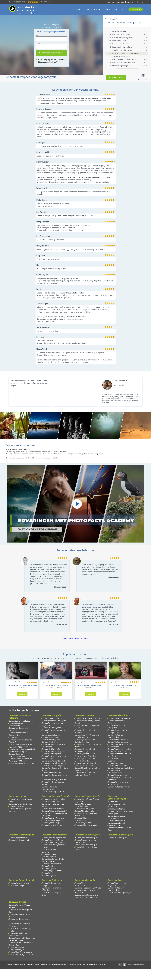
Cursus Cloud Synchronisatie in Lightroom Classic (87, 769)
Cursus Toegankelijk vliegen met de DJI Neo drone (22, 939)
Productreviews (15, 935)
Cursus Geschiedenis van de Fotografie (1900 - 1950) (20, 745)
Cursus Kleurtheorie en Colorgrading (117, 731)
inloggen (139, 2)
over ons (120, 2)
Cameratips (13, 737)
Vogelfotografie (111, 19)
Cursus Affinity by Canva (19, 933)
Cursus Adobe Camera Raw (119, 739)
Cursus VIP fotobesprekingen (119, 892)
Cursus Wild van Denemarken (87, 825)
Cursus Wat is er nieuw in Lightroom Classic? (85, 773)
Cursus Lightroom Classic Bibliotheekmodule (85, 759)
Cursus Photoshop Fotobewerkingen (115, 771)
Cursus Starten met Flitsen (52, 840)
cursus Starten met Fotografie (56, 685)
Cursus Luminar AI (16, 806)
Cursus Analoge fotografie (52, 820)
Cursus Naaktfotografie (51, 864)
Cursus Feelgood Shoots (52, 871)
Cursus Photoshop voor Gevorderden (117, 736)
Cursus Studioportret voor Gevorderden (85, 841)
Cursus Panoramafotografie (53, 751)
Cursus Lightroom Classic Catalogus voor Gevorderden (87, 755)
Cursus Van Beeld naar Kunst (53, 801)
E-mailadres (40, 43)
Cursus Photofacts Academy (20, 952)
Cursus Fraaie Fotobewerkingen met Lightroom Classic (88, 764)
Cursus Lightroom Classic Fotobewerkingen (85, 750)
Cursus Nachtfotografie (51, 754)
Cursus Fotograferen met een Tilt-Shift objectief (54, 757)
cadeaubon (29, 964)
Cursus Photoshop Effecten (119, 787)
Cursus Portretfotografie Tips (54, 838)
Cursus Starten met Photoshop (120, 718)
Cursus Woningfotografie (19, 883)
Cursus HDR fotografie (51, 749)
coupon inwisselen (55, 964)
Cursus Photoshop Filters (118, 765)
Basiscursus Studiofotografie (86, 845)
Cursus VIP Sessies (16, 947)
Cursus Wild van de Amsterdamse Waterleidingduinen (83, 820)
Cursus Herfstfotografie (84, 808)
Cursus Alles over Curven (118, 775)
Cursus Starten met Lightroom (87, 718)
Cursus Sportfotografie (51, 735)
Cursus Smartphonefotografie (54, 761)
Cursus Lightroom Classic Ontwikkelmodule (85, 740)
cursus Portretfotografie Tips (125, 685)
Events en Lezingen (16, 950)
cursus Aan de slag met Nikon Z (90, 685)
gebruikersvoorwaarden (97, 964)
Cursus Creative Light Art (52, 825)
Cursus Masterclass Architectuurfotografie (51, 738)
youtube (85, 964)
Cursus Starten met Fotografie (21, 721)
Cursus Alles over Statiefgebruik (22, 763)
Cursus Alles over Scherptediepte (16, 724)
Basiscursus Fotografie (18, 751)
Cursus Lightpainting (50, 823)
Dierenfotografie (124, 23)
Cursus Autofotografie (18, 885)
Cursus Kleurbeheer (50, 742)
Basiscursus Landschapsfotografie (117, 807)
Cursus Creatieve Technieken (53, 799)
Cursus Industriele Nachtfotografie (49, 788)
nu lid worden (135, 9)
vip (123, 9)
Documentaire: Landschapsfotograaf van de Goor (119, 827)
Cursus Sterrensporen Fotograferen (117, 817)
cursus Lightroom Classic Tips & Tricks (22, 685)
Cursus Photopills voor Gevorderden (117, 889)
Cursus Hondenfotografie (19, 840)
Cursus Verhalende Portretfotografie (49, 855)
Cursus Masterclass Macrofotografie (83, 805)
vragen (79, 964)
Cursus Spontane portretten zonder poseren (53, 860)
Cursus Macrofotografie (84, 811)
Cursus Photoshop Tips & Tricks (121, 768)
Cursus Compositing (116, 763)
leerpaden (44, 964)
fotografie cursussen (92, 9)
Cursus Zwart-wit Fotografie (53, 818)
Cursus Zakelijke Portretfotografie (49, 867)
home (77, 9)
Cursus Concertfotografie (52, 718)
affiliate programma (69, 964)
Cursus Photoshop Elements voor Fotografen (119, 755)
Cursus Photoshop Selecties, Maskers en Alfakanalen (119, 750)
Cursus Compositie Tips (51, 772)
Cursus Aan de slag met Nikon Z (55, 780)
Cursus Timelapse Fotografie (53, 765)
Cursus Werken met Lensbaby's (55, 811)
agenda (22, 964)
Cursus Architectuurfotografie (54, 721)
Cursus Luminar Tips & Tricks (20, 804)
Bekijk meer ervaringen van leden (75, 638)
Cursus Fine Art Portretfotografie (49, 874)
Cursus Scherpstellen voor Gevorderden (19, 734)
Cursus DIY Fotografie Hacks (53, 791)
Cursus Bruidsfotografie (117, 838)
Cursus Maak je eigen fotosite (21, 954)
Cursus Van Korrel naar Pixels (54, 763)
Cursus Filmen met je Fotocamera (83, 884)
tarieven (111, 2)
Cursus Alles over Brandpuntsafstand (17, 755)
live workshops (111, 9)
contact (130, 2)
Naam (38, 35)
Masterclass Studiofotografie (86, 838)
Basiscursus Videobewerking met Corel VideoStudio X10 (86, 896)
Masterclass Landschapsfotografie (117, 803)
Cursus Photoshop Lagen (118, 742)
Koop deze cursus (116, 77)
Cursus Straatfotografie (51, 728)
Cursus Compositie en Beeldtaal (22, 749)
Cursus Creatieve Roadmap (53, 808)
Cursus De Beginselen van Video (88, 888)
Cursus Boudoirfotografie (52, 842)
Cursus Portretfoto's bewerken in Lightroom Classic (87, 736)
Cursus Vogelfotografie (18, 838)
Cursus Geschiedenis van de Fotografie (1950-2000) (20, 760)
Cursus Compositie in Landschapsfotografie (117, 821)
